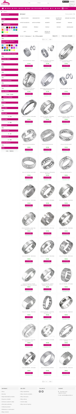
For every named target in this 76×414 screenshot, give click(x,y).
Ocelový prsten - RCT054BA (47, 339)
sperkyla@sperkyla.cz (67, 395)
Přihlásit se (72, 4)
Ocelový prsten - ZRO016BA (29, 200)
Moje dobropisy (24, 396)
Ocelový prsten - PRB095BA (66, 228)
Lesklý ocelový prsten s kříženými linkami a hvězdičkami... (29, 89)
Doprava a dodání (6, 399)
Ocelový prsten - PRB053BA (29, 311)
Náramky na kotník (70, 18)
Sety (25, 31)
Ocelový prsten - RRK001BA (29, 256)
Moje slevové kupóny (26, 404)
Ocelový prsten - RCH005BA (66, 200)
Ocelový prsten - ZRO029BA (29, 367)
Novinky (4, 394)
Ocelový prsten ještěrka (47, 367)
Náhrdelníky (70, 27)
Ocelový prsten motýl (66, 172)
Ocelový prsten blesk (47, 144)
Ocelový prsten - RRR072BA (66, 256)
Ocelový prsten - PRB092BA (66, 311)
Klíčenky (47, 18)
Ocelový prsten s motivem (29, 172)
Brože (36, 31)
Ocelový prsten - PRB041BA (66, 367)
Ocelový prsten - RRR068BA (47, 200)
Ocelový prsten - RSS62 (29, 60)
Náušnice (24, 27)
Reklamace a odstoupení (8, 409)
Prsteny (59, 27)
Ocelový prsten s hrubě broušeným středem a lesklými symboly (29, 285)
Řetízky (47, 27)
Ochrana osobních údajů (8, 401)
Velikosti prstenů (6, 406)
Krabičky (47, 22)
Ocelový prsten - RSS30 (66, 88)
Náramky (58, 22)
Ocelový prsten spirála (29, 144)
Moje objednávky (25, 391)
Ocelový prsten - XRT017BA (47, 228)
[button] (65, 8)
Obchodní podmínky (7, 404)
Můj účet (23, 388)
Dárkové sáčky (25, 18)
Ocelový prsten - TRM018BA (47, 256)
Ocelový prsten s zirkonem (29, 116)
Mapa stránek (5, 412)
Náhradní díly (36, 18)
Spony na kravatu (24, 22)
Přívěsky (36, 27)
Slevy (3, 391)
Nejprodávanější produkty (8, 396)
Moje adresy (24, 399)
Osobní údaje (24, 401)
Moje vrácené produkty (26, 394)
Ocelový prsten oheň (66, 144)
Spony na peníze (36, 22)
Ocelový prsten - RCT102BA (66, 283)
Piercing (70, 22)
